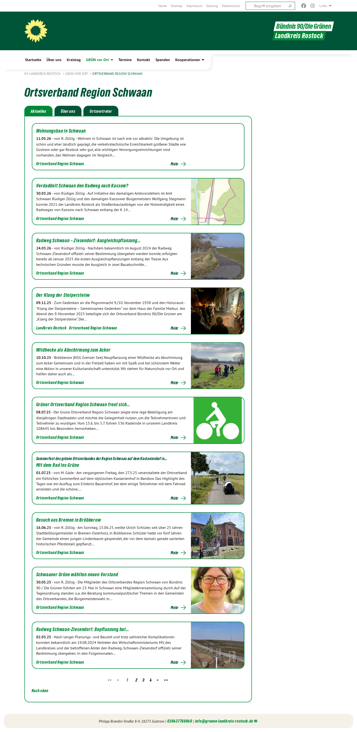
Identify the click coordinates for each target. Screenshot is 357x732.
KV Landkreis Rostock (43, 73)
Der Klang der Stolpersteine (63, 295)
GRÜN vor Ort (77, 73)
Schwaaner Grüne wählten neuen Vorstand (77, 574)
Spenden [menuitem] (162, 59)
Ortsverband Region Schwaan (117, 73)
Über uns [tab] (68, 111)
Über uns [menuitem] (54, 59)
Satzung (212, 6)
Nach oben (40, 690)
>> (166, 679)
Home (162, 6)
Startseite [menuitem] (33, 59)
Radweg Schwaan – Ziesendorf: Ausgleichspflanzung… (88, 240)
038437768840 (179, 721)
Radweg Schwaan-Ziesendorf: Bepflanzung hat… (82, 629)
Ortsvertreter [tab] (101, 111)
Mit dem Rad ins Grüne (57, 465)
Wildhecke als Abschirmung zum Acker (73, 350)
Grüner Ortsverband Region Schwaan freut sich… (83, 404)
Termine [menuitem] (125, 59)
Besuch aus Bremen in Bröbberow (68, 520)
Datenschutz (231, 6)
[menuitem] (162, 6)
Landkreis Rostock (51, 327)
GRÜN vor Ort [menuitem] (97, 59)
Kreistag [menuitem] (74, 59)
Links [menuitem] (323, 6)
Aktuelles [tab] (38, 111)
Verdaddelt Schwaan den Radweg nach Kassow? (82, 186)
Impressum (194, 6)
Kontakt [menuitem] (143, 59)
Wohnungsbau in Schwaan (61, 131)
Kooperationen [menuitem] (187, 59)
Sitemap (176, 6)
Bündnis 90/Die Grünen (303, 26)
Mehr (174, 164)
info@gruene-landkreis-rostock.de (224, 721)
